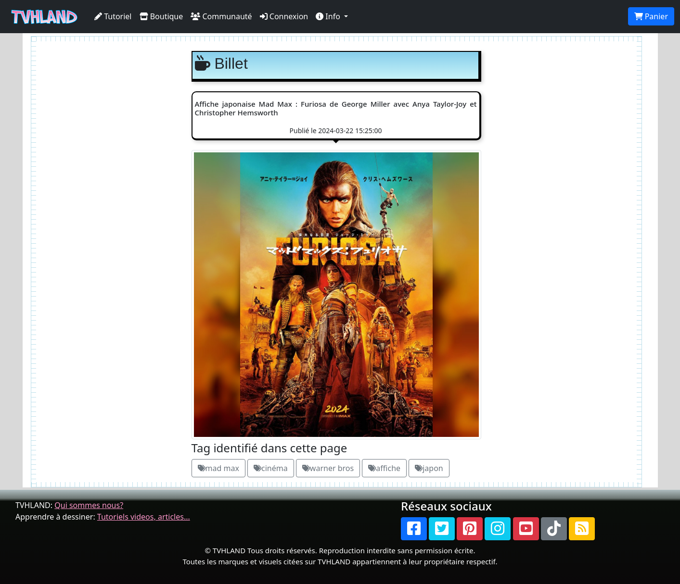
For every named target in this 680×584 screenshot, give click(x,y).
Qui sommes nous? (88, 505)
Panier (651, 16)
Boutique (161, 16)
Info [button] (329, 16)
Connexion (284, 16)
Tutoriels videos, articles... (143, 516)
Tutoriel (113, 16)
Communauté (221, 16)
